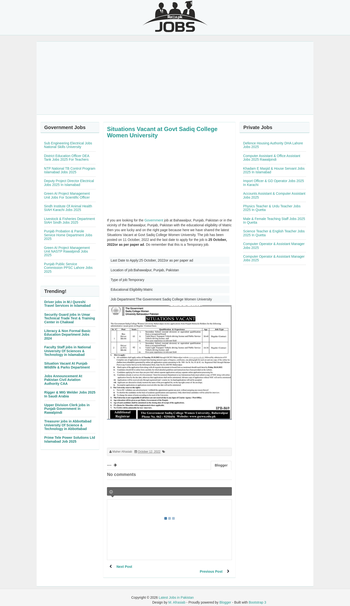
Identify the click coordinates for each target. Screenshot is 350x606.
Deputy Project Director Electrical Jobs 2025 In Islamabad (69, 182)
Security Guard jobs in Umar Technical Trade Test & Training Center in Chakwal (69, 318)
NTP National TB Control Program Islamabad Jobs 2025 (69, 170)
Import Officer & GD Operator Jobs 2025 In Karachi (273, 182)
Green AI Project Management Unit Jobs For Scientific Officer (67, 195)
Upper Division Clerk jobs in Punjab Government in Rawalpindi (67, 408)
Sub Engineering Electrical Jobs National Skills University (68, 145)
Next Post (124, 567)
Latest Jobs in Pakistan (176, 593)
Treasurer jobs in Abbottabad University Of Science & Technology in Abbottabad (67, 425)
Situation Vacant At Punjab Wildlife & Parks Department (67, 365)
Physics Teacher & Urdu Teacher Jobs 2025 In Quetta (271, 208)
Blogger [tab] (221, 465)
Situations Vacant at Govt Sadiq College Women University (162, 132)
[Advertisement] (175, 78)
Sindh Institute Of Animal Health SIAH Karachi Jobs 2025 (68, 208)
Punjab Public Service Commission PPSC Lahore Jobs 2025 (68, 267)
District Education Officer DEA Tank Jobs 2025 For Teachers (66, 157)
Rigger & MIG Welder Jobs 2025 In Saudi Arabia (70, 394)
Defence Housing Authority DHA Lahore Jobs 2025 (273, 145)
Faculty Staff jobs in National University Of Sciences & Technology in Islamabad (67, 351)
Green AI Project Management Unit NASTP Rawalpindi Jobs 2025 (67, 251)
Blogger (225, 597)
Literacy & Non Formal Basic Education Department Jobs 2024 (67, 334)
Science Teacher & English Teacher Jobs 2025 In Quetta (274, 233)
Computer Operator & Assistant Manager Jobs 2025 (274, 245)
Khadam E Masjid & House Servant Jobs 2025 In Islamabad (274, 170)
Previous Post (211, 567)
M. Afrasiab (176, 597)
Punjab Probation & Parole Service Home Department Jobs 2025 (68, 235)
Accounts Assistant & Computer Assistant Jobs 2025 (274, 195)
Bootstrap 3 (257, 597)
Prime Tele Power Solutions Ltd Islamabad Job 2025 (69, 439)
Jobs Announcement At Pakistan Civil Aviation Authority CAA (63, 380)
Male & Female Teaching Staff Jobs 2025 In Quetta (274, 220)
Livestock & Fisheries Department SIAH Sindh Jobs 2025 (69, 220)
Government (153, 220)
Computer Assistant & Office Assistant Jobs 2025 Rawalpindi (271, 157)
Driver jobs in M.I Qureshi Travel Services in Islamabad (67, 303)
